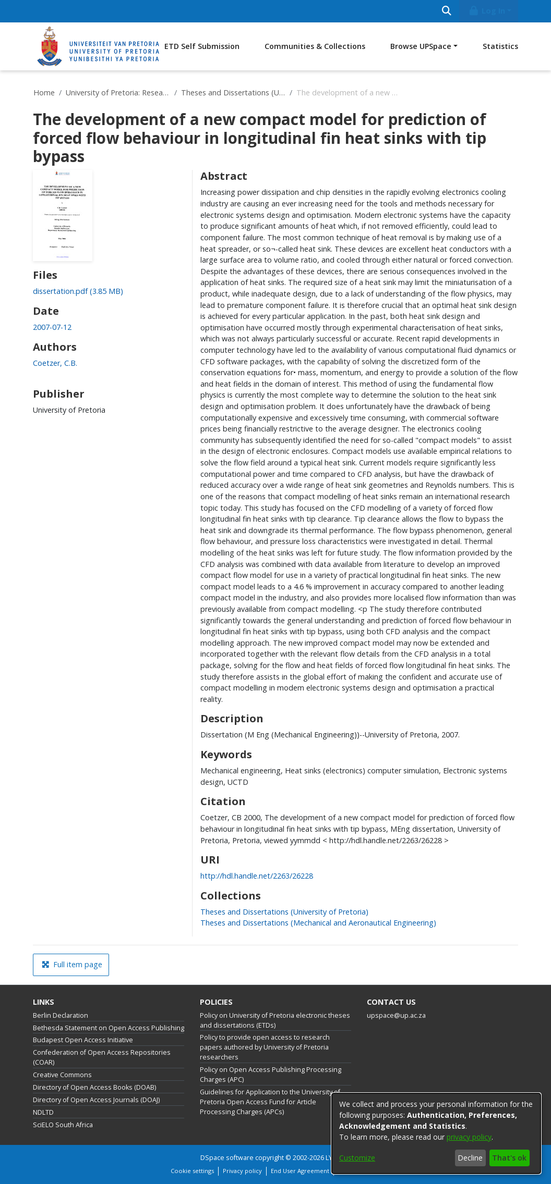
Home (44, 92)
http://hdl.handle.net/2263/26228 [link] (256, 876)
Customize (357, 1158)
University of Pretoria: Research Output (118, 92)
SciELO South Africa (63, 1124)
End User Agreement (300, 1171)
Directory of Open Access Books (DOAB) (94, 1087)
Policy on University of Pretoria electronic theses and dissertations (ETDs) (275, 1020)
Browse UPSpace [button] (420, 46)
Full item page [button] (72, 964)
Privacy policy (242, 1171)
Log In (487, 11)
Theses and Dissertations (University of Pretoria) (233, 92)
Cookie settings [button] (192, 1171)
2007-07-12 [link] (52, 327)
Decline (470, 1158)
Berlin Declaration (60, 1015)
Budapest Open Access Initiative (83, 1039)
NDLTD (43, 1112)
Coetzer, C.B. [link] (55, 363)
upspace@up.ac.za (396, 1015)
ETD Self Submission (201, 46)
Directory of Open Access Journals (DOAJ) (96, 1099)
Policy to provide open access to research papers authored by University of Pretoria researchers (265, 1047)
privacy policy (469, 1137)
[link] (78, 291)
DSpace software (227, 1157)
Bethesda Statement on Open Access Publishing (108, 1027)
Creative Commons (62, 1074)
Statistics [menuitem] (500, 46)
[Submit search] (446, 11)
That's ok (509, 1158)
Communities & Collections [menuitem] (315, 46)
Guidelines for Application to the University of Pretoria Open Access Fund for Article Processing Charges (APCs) (270, 1102)
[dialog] (436, 1133)
